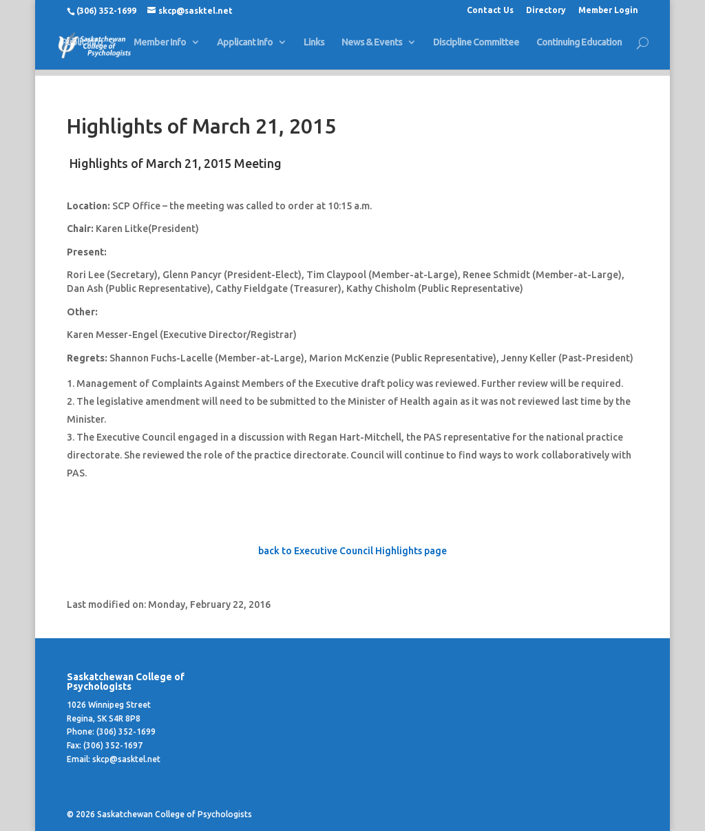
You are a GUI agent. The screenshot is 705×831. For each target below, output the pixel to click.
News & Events (371, 48)
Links (314, 48)
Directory (546, 10)
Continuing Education (579, 48)
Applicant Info (245, 48)
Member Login (608, 10)
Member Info (160, 48)
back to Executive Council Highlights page (352, 550)
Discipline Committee (476, 48)
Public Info (82, 48)
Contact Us (490, 10)
